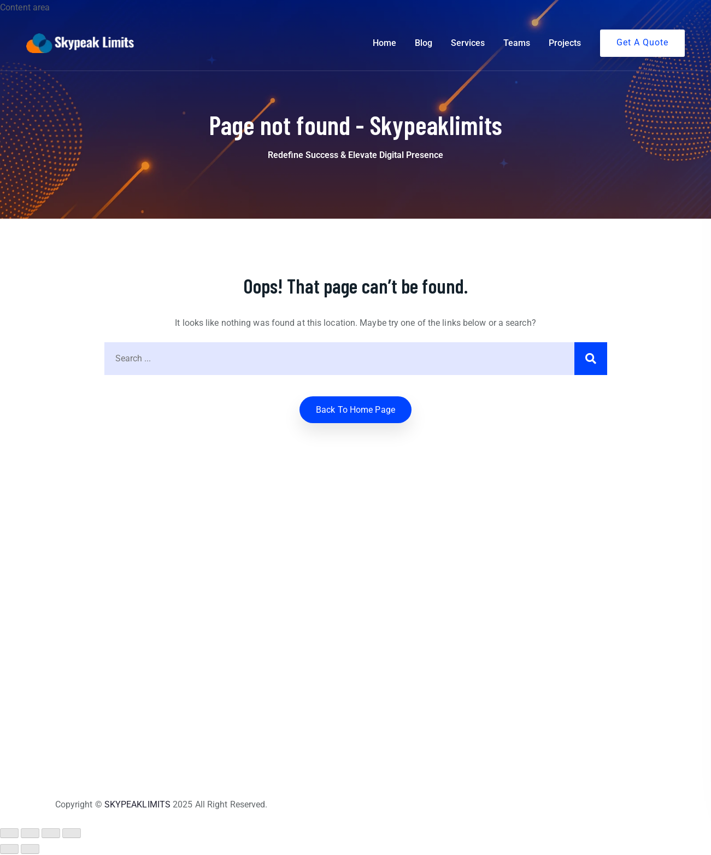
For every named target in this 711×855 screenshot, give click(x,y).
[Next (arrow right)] (30, 849)
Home (384, 43)
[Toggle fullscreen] (30, 833)
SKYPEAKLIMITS (137, 804)
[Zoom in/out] (9, 833)
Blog (423, 43)
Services (468, 43)
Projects (565, 43)
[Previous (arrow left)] (9, 849)
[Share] (51, 833)
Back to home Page (355, 410)
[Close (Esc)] (71, 833)
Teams (516, 43)
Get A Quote (642, 42)
